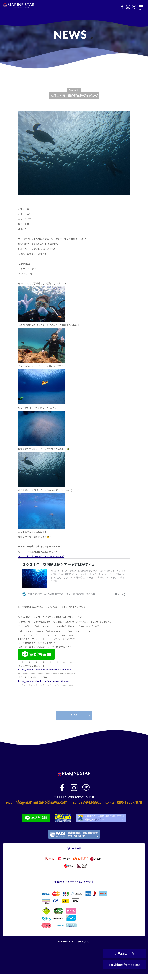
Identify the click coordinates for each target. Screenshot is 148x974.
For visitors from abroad (127, 965)
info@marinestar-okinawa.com (40, 802)
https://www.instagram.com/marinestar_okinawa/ (44, 669)
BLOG (80, 715)
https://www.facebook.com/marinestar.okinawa (43, 681)
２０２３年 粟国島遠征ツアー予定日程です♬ (41, 556)
